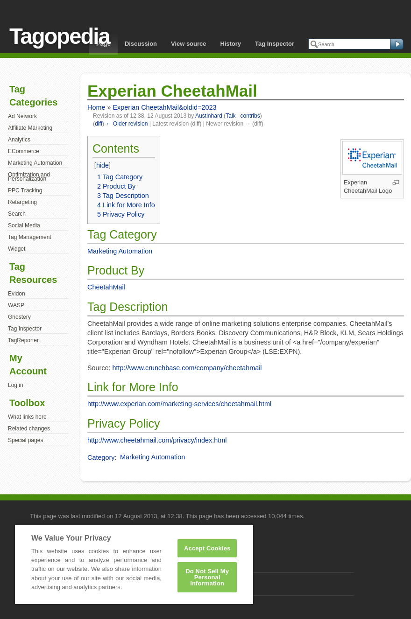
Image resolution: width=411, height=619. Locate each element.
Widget (16, 249)
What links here (27, 417)
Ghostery (19, 317)
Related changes (29, 428)
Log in (15, 385)
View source (188, 43)
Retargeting (22, 202)
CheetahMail (106, 287)
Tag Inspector (274, 43)
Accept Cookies (207, 548)
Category (100, 457)
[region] (134, 564)
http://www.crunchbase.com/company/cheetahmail (187, 368)
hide (102, 165)
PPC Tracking (25, 190)
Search (17, 214)
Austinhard (208, 116)
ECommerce (23, 151)
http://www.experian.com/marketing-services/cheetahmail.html (179, 404)
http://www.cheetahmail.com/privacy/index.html (157, 440)
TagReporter (23, 340)
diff (98, 123)
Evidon (16, 293)
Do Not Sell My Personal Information (207, 577)
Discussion (141, 43)
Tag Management (29, 237)
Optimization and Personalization (29, 177)
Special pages (25, 440)
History (230, 43)
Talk (230, 116)
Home (96, 107)
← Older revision (127, 123)
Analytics (19, 139)
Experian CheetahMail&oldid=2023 (164, 107)
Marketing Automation (35, 163)
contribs (250, 116)
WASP (16, 305)
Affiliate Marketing (30, 128)
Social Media (24, 225)
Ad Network (22, 116)
